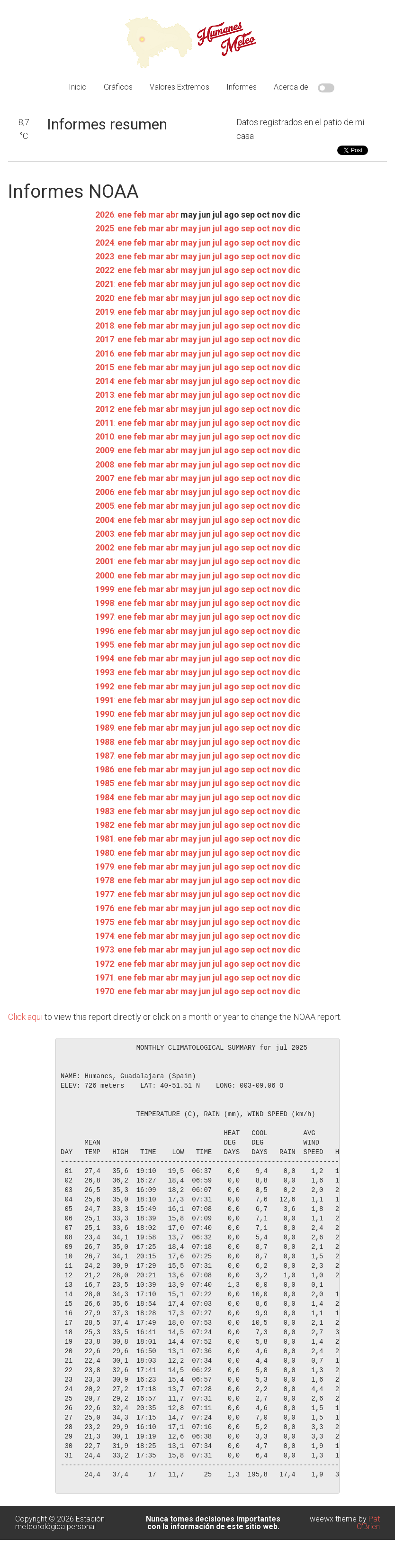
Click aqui (25, 1017)
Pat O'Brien (368, 1522)
